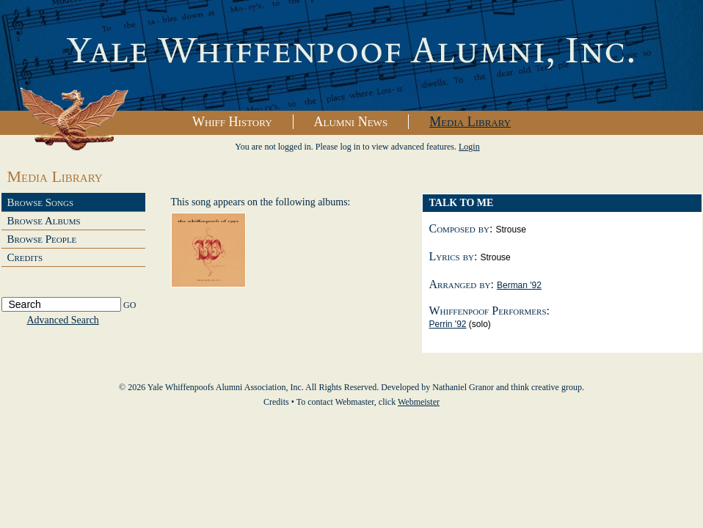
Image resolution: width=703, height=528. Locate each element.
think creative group (546, 387)
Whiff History (232, 121)
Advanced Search (63, 320)
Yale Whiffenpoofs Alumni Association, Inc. (351, 55)
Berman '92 (519, 285)
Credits (25, 257)
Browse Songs (40, 202)
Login (469, 147)
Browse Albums (44, 221)
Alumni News (351, 121)
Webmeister (419, 402)
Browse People (42, 239)
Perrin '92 (448, 324)
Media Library (470, 121)
